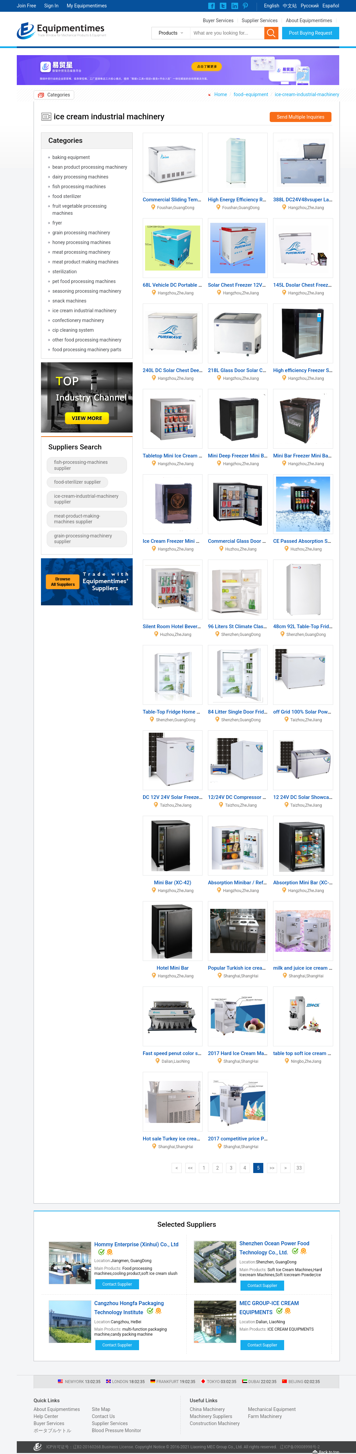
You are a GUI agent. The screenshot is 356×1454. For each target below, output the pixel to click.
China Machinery (207, 1409)
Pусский (310, 5)
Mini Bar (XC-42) (172, 883)
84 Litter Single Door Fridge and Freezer (252, 712)
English (271, 5)
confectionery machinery (78, 320)
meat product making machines (85, 262)
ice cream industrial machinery (84, 310)
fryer (57, 223)
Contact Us (103, 1416)
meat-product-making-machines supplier (77, 519)
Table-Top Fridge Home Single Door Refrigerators (198, 712)
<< (190, 1168)
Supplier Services (260, 20)
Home (220, 94)
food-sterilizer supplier (77, 482)
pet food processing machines (84, 281)
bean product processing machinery (89, 167)
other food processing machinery (86, 339)
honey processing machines (81, 242)
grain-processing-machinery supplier (83, 538)
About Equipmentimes (309, 20)
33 (299, 1168)
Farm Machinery (265, 1416)
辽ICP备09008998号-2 (300, 1447)
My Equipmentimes (87, 5)
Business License (117, 1447)
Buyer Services (218, 20)
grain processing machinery (81, 232)
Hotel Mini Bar (172, 968)
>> (271, 1168)
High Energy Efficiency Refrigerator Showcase (259, 200)
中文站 (290, 5)
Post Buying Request (310, 33)
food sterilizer (66, 196)
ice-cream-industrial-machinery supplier (86, 499)
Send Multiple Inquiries (300, 117)
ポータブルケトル (52, 1430)
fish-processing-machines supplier (81, 465)
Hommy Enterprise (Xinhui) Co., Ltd (136, 1244)
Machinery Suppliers (211, 1416)
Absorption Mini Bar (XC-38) (305, 883)
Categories (58, 94)
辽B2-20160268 (87, 1447)
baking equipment (71, 157)
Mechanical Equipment (272, 1409)
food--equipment (251, 94)
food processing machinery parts (86, 349)
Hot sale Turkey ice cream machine (182, 1139)
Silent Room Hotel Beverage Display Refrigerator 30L (202, 626)
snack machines (69, 301)
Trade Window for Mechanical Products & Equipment (72, 35)
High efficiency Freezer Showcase (311, 370)
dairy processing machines (80, 176)
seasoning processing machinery (86, 291)
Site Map (101, 1409)
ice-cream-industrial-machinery (307, 94)
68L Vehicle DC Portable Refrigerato (183, 285)
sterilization (64, 271)
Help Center (46, 1416)
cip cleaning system (73, 330)
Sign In (51, 5)
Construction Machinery (215, 1423)
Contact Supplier (117, 1284)
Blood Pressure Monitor (116, 1430)
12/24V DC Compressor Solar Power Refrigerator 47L (267, 797)
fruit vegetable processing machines (79, 209)
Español (330, 5)
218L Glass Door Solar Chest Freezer (249, 370)
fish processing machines (79, 186)
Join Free (26, 5)
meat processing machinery (81, 252)
